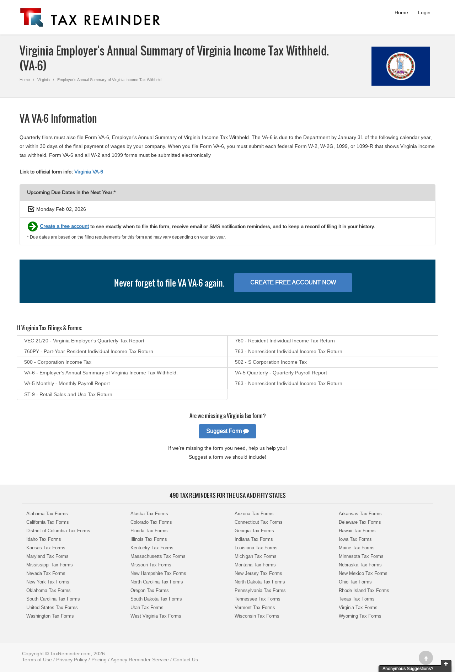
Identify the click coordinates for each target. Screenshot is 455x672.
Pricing (99, 659)
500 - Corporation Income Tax (57, 362)
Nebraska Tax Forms (360, 564)
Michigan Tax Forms (256, 556)
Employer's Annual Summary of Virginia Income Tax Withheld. (109, 80)
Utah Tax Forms (147, 607)
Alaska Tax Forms (149, 513)
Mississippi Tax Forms (49, 564)
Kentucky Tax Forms (151, 547)
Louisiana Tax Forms (256, 547)
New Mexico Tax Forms (363, 573)
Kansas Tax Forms (45, 547)
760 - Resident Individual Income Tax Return (285, 340)
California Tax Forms (47, 522)
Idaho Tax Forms (43, 539)
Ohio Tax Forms (355, 582)
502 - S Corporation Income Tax (271, 362)
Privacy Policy (71, 659)
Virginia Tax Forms (358, 607)
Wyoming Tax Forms (360, 616)
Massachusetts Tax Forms (158, 556)
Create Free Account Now (293, 282)
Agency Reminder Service (140, 659)
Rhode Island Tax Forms (364, 590)
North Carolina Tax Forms (156, 582)
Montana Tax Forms (255, 564)
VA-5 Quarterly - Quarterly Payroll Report (281, 372)
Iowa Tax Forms (355, 539)
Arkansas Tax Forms (360, 513)
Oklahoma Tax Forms (48, 590)
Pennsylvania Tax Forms (260, 590)
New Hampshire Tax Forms (158, 573)
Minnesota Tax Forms (361, 556)
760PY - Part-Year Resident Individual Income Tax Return (88, 351)
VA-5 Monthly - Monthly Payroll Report (67, 383)
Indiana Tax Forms (254, 539)
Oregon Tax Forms (149, 590)
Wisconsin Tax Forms (257, 616)
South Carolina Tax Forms (53, 599)
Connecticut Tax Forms (259, 522)
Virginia (43, 80)
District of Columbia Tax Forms (58, 530)
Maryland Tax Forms (47, 556)
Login (424, 12)
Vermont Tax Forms (255, 607)
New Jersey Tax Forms (258, 573)
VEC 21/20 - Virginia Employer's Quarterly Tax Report (84, 340)
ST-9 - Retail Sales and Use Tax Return (68, 394)
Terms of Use (37, 659)
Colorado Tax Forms (151, 522)
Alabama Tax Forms (47, 513)
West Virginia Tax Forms (155, 616)
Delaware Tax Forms (360, 522)
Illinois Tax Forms (148, 539)
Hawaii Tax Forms (357, 530)
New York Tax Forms (47, 582)
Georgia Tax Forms (254, 530)
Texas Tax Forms (357, 599)
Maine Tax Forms (357, 547)
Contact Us (185, 659)
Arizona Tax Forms (254, 513)
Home (401, 12)
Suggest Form (227, 431)
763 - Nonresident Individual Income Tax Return (288, 351)
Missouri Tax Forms (150, 564)
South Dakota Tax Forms (156, 599)
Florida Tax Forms (149, 530)
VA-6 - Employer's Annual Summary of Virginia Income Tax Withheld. (101, 372)
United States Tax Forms (52, 607)
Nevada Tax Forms (45, 573)
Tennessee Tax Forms (257, 599)
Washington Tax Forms (50, 616)
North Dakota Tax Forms (260, 582)
